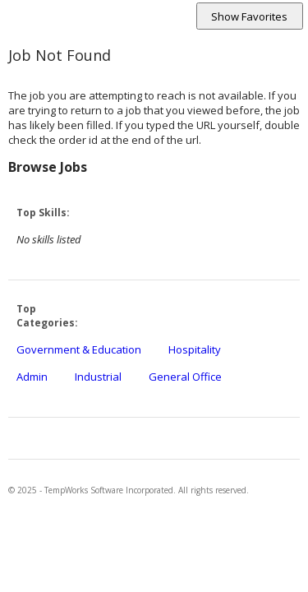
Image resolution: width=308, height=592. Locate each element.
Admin (32, 376)
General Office (185, 376)
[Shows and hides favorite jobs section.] (249, 16)
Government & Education (78, 349)
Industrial (98, 376)
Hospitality (194, 349)
